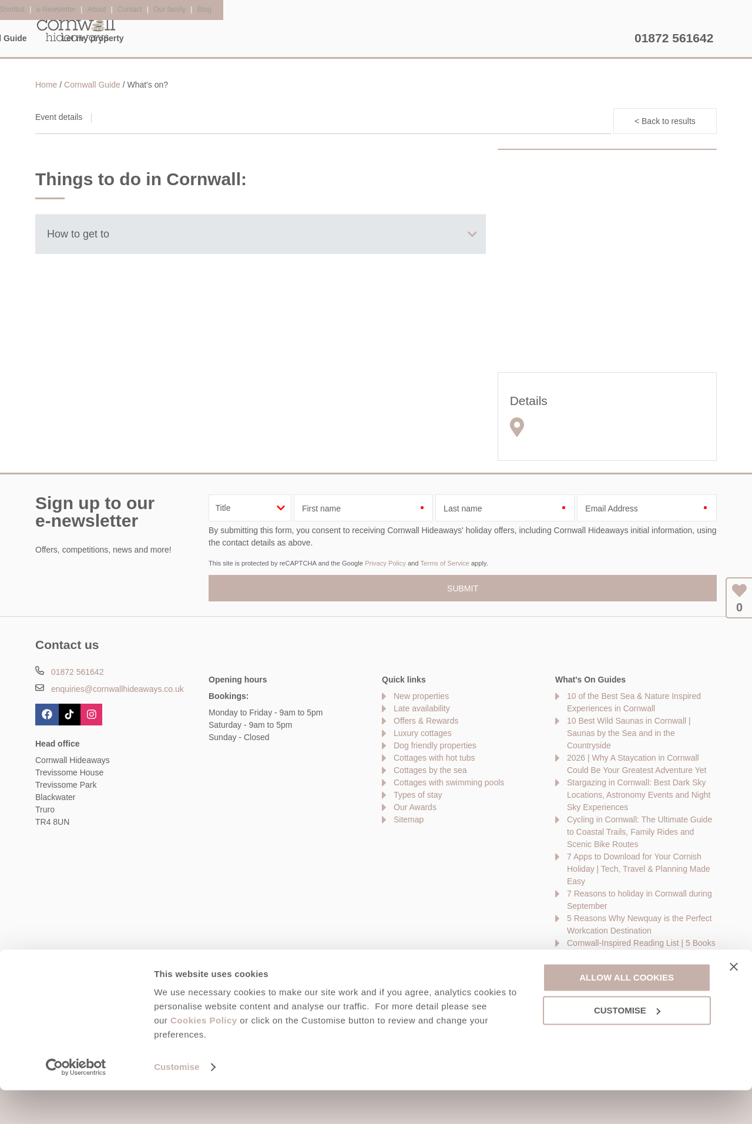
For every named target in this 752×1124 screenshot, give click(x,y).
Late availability (422, 708)
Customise (177, 1101)
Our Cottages (219, 38)
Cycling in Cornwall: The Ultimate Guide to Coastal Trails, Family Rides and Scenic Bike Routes (639, 832)
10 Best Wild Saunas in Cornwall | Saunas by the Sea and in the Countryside (629, 733)
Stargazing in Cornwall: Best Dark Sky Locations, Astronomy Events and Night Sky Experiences (638, 795)
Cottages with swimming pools (449, 782)
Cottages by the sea (430, 770)
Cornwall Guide (490, 38)
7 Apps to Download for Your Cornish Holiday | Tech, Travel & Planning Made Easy (638, 869)
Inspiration (300, 38)
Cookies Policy (203, 1054)
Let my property (586, 38)
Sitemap (409, 819)
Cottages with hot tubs (434, 757)
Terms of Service (444, 563)
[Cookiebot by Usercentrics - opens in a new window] (76, 1101)
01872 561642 (673, 38)
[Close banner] (734, 1000)
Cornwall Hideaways (76, 29)
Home (146, 38)
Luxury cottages (423, 733)
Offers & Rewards (390, 38)
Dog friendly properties (435, 745)
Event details (58, 117)
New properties (421, 696)
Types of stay (418, 794)
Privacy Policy (385, 563)
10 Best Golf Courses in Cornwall (627, 967)
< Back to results (665, 121)
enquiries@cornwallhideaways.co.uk (117, 689)
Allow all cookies (626, 1011)
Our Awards (415, 807)
